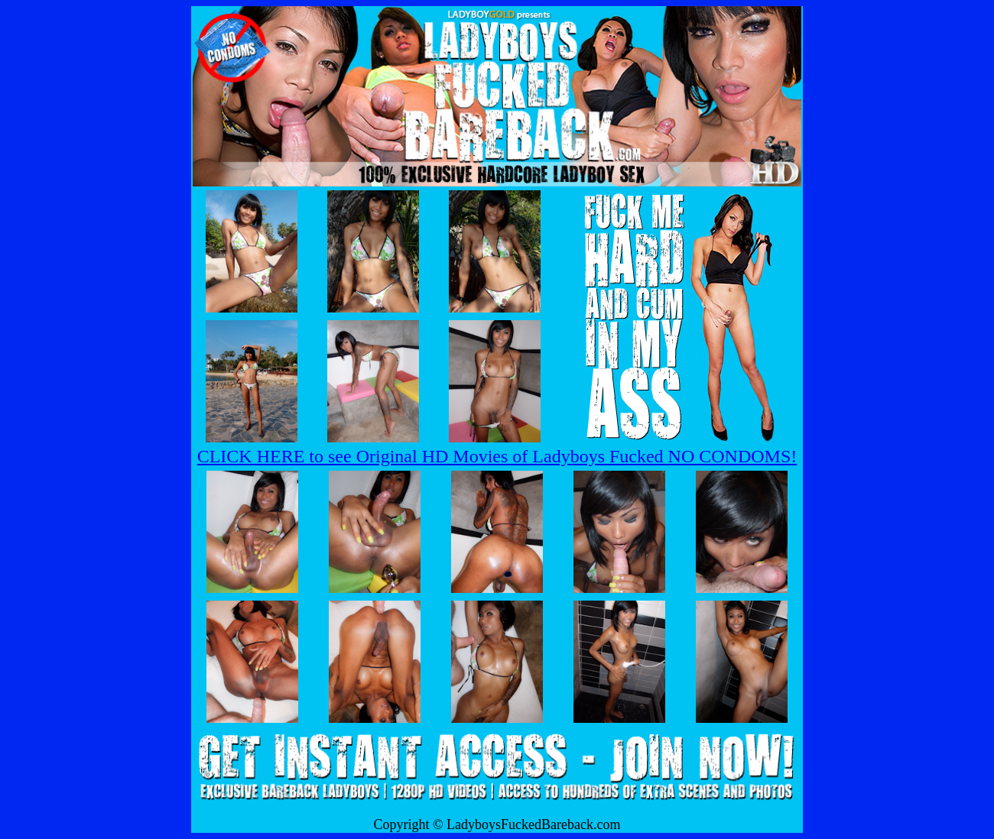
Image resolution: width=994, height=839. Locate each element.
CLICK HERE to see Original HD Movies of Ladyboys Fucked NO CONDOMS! (497, 456)
